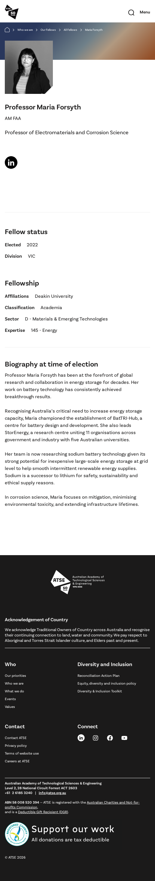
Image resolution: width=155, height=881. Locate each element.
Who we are (25, 29)
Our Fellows (48, 29)
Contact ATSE (16, 737)
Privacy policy (16, 745)
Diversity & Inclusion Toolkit (100, 691)
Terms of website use (22, 753)
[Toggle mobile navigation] (145, 12)
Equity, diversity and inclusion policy (107, 683)
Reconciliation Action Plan (99, 675)
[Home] (7, 29)
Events (10, 699)
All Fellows (70, 29)
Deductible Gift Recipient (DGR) (43, 812)
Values (10, 706)
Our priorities (15, 675)
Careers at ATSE (17, 761)
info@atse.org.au (52, 792)
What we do (14, 691)
